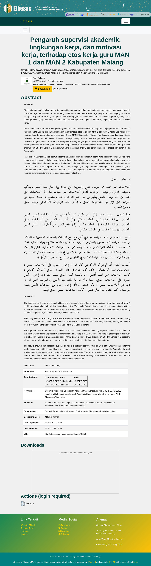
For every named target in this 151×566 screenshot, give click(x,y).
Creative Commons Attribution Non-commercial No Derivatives (82, 84)
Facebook (64, 525)
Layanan (24, 531)
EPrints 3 (92, 562)
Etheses (26, 21)
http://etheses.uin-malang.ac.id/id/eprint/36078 (65, 434)
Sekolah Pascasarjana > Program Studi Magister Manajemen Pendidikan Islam (80, 411)
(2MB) (46, 89)
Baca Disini (42, 88)
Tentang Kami (27, 528)
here (135, 562)
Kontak (24, 534)
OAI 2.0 (112, 562)
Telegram (64, 534)
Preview (63, 89)
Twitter (63, 528)
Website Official (28, 525)
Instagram (64, 531)
